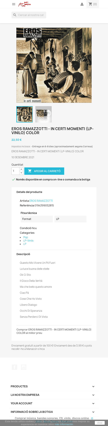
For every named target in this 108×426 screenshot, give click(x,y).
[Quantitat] (16, 171)
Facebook (14, 367)
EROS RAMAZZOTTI (41, 201)
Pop (25, 237)
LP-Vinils (28, 240)
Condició (25, 228)
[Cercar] (29, 15)
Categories (27, 232)
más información (64, 424)
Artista (24, 200)
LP (24, 244)
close (99, 423)
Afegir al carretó (44, 171)
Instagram (23, 367)
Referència (27, 205)
